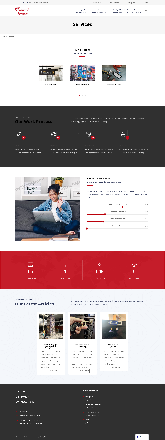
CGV (134, 437)
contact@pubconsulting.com (38, 3)
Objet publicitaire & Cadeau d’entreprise (120, 11)
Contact (145, 3)
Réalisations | (116, 3)
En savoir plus (52, 371)
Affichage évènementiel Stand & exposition (99, 11)
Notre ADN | (99, 3)
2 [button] (82, 95)
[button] (146, 14)
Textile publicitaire (136, 11)
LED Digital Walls (51, 85)
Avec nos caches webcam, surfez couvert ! (114, 346)
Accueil (3, 36)
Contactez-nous (25, 402)
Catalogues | (132, 3)
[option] (51, 76)
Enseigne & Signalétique (81, 11)
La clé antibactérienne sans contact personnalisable (82, 346)
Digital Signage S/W (82, 85)
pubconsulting (34, 437)
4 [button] (85, 95)
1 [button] (79, 95)
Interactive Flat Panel (114, 85)
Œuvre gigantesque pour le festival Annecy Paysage (51, 346)
